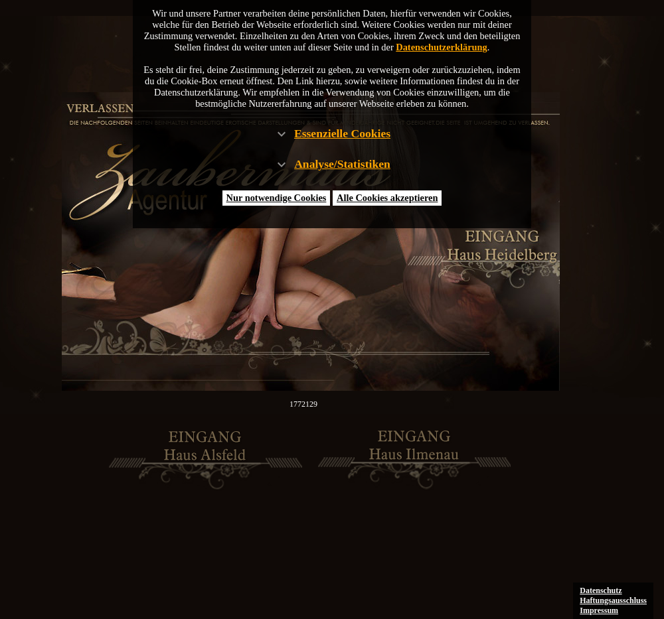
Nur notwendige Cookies (276, 197)
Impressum (599, 610)
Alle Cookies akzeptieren (387, 197)
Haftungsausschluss (613, 600)
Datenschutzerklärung (441, 47)
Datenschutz (601, 590)
